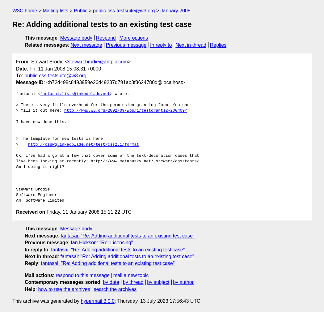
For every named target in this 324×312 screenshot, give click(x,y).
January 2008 (176, 10)
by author (183, 282)
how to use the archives (64, 289)
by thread (133, 282)
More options (134, 38)
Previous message (126, 45)
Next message (86, 45)
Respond (106, 38)
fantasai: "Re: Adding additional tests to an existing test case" (128, 235)
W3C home (24, 10)
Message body (76, 38)
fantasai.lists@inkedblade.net (75, 94)
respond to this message (82, 275)
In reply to (161, 45)
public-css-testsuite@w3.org (124, 10)
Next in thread (190, 45)
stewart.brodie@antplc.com (98, 61)
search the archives (115, 289)
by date (111, 282)
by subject (158, 282)
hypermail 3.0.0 (97, 301)
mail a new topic (131, 275)
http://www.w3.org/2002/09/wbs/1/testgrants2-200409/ (125, 110)
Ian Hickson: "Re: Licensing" (102, 242)
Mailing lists (55, 10)
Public (80, 10)
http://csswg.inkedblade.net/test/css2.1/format (83, 144)
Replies (218, 45)
